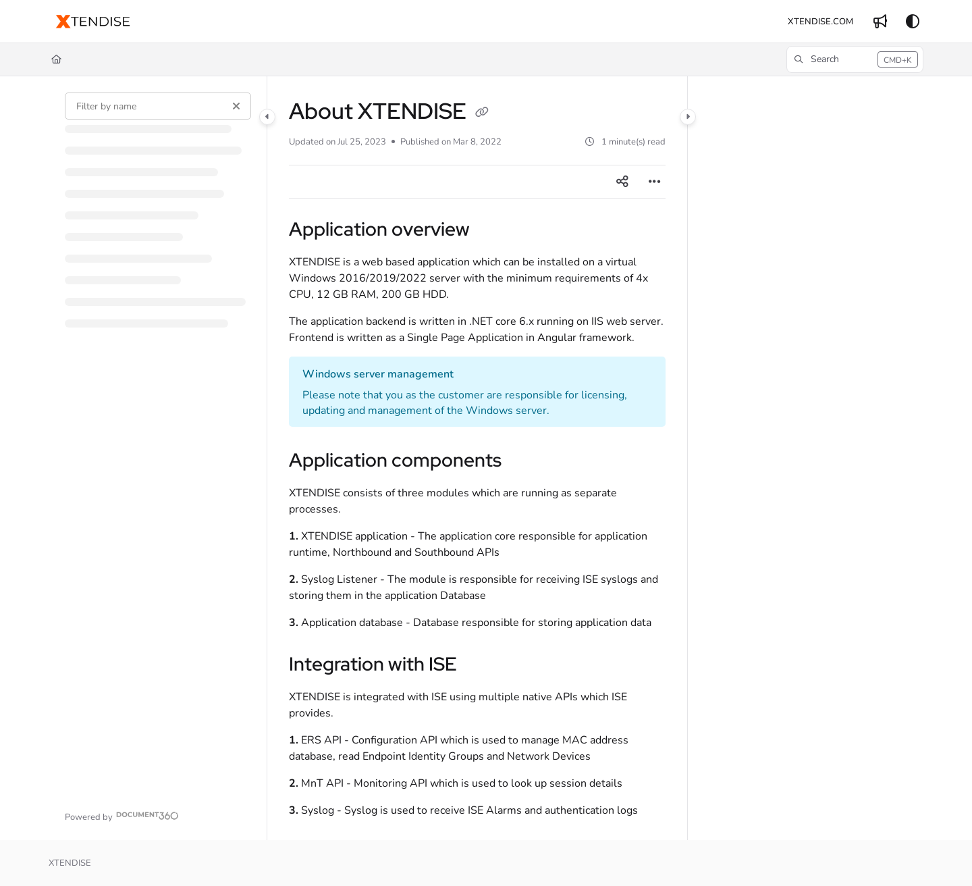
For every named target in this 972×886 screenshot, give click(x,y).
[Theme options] (912, 21)
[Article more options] (655, 181)
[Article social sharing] (622, 181)
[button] (93, 21)
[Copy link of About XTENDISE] (482, 113)
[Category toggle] (267, 117)
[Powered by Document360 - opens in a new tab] (122, 815)
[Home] (56, 59)
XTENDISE (70, 863)
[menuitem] (820, 21)
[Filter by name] (158, 106)
